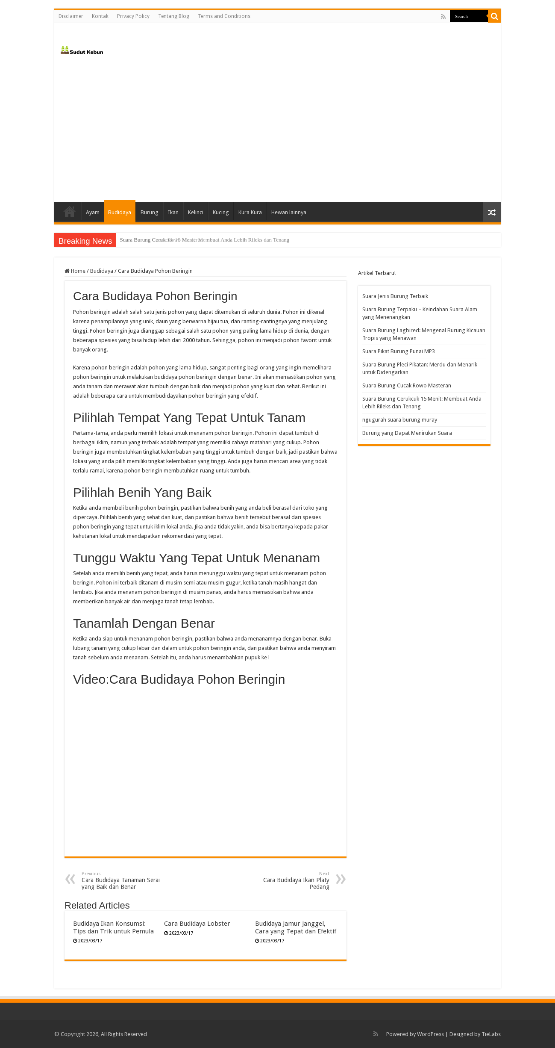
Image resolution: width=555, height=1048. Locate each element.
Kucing (221, 212)
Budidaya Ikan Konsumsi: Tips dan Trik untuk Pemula (113, 927)
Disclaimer (71, 16)
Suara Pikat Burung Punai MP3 (398, 351)
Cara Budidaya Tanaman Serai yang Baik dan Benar (125, 880)
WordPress (430, 1034)
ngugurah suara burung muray (399, 419)
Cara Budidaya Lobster (197, 923)
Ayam (93, 212)
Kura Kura (250, 212)
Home (70, 211)
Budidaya (119, 212)
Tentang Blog (173, 16)
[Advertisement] (277, 129)
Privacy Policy (133, 16)
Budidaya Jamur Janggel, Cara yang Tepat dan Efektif (295, 927)
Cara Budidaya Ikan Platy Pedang (285, 880)
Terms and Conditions (224, 16)
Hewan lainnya (288, 212)
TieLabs (491, 1034)
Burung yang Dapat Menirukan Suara (407, 433)
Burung (150, 212)
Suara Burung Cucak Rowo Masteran (161, 239)
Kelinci (195, 212)
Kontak (100, 16)
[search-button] (494, 16)
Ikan (173, 212)
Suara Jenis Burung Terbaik (395, 296)
